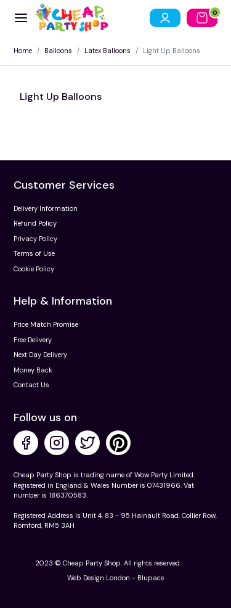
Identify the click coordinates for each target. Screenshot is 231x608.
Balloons (58, 50)
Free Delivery (33, 339)
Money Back (33, 370)
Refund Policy (35, 223)
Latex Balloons (107, 50)
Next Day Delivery (40, 354)
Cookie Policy (34, 269)
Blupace (150, 577)
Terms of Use (34, 253)
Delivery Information (46, 208)
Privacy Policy (35, 238)
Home (23, 50)
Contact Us (31, 384)
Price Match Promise (46, 324)
